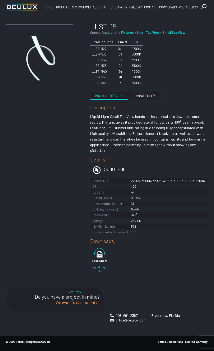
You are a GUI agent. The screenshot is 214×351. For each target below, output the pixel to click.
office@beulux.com (131, 320)
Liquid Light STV (99, 269)
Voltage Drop (189, 7)
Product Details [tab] (109, 96)
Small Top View (148, 32)
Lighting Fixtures (121, 32)
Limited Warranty (196, 341)
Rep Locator (118, 7)
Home (48, 7)
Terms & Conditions (170, 341)
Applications (81, 7)
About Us (100, 7)
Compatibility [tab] (144, 96)
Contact (150, 7)
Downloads (168, 7)
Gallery (135, 7)
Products (62, 7)
